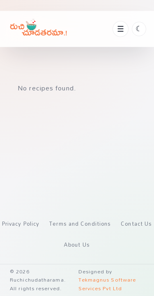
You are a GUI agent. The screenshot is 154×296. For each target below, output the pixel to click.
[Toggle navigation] (120, 29)
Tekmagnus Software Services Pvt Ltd (107, 284)
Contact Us (136, 223)
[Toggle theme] (139, 29)
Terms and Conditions (80, 223)
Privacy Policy (20, 223)
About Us (77, 244)
